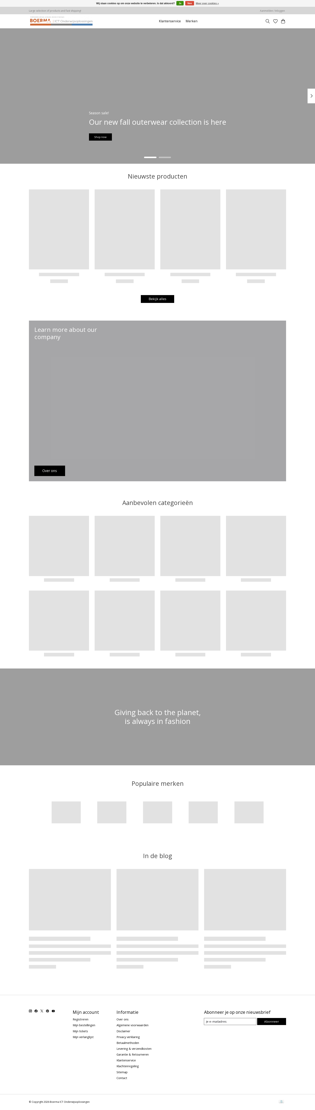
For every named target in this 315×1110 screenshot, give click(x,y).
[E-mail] (230, 1022)
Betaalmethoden (128, 1043)
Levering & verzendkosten (134, 1049)
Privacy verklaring (128, 1037)
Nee (189, 3)
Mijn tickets (80, 1032)
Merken (191, 21)
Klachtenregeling (128, 1067)
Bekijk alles (157, 299)
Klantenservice (170, 21)
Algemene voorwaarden (132, 1026)
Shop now (106, 135)
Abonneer (272, 1022)
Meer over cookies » (207, 3)
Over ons (123, 1020)
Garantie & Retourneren (133, 1055)
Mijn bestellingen (84, 1026)
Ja (180, 3)
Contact (122, 1078)
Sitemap (122, 1073)
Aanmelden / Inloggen (272, 10)
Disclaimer (123, 1032)
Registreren (80, 1020)
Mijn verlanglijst (83, 1037)
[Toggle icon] (268, 21)
